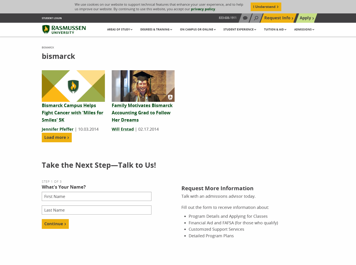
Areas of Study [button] (119, 29)
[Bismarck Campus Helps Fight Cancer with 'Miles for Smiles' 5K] (72, 113)
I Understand (264, 6)
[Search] (256, 18)
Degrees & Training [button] (155, 29)
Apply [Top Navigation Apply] (305, 18)
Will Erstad (123, 129)
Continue (53, 224)
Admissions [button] (303, 29)
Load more (55, 137)
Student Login (52, 18)
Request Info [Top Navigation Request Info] (277, 18)
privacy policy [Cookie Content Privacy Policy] (203, 9)
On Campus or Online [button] (197, 29)
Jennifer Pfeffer (58, 129)
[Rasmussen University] (64, 29)
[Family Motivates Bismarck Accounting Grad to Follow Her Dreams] (142, 113)
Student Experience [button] (238, 29)
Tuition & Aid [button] (274, 29)
